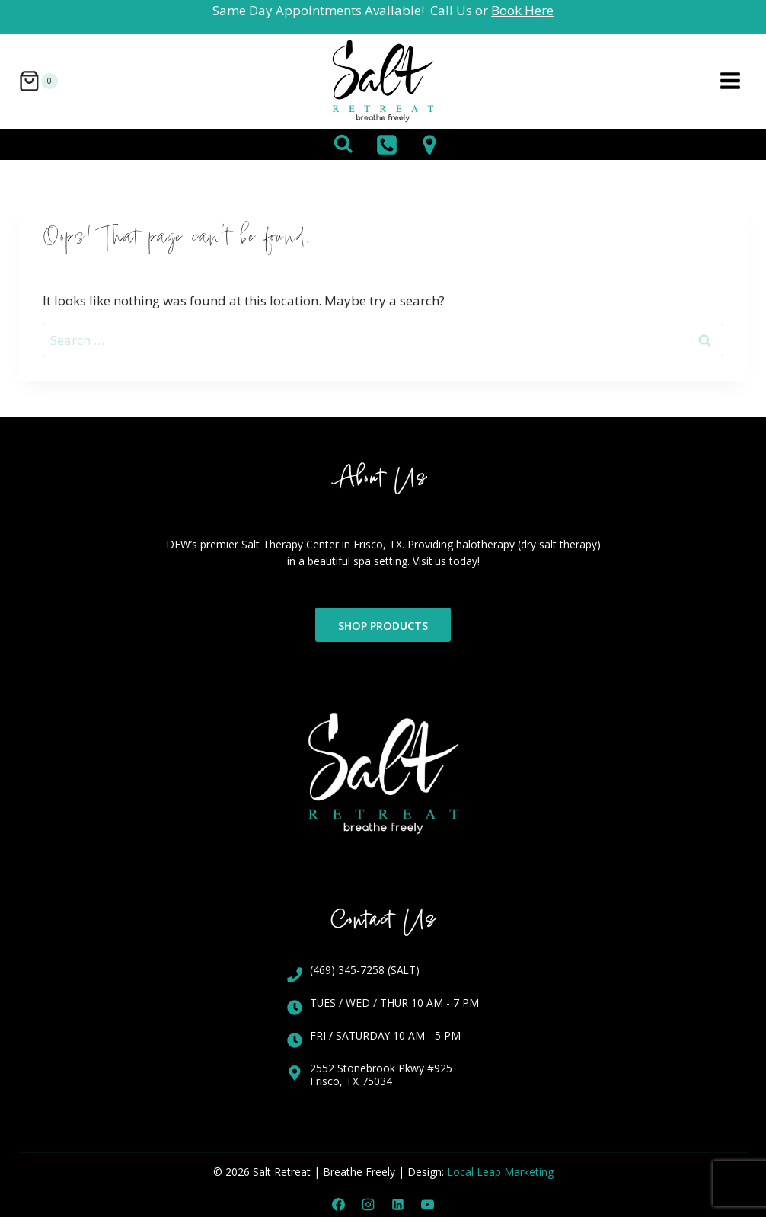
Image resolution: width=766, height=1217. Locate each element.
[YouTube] (428, 1204)
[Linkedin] (398, 1204)
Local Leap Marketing (500, 1171)
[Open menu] (730, 81)
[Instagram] (368, 1204)
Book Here (522, 10)
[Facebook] (338, 1204)
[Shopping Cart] (38, 81)
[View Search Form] (343, 145)
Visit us (451, 561)
